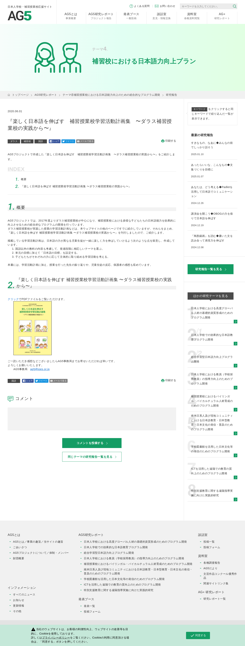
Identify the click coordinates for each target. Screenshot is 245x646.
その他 (17, 611)
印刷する (168, 141)
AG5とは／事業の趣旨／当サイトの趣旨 (38, 541)
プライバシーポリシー (56, 637)
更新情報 (18, 605)
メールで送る (85, 141)
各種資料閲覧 (192, 16)
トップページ (20, 94)
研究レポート (222, 16)
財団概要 (18, 558)
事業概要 (71, 16)
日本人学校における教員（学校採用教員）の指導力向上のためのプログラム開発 (134, 558)
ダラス (14, 141)
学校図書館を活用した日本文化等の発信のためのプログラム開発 (124, 579)
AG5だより (210, 568)
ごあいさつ (20, 547)
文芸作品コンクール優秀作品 (220, 575)
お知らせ (18, 600)
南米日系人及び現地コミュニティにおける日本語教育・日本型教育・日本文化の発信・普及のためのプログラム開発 (138, 571)
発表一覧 (89, 606)
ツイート (68, 141)
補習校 (27, 141)
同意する (198, 635)
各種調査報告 (211, 562)
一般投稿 (131, 16)
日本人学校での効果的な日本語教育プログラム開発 (116, 547)
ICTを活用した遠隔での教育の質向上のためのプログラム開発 (122, 584)
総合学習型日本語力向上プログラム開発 (109, 552)
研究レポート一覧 (214, 598)
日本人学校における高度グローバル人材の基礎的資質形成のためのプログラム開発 (135, 541)
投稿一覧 (209, 541)
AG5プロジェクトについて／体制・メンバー (41, 552)
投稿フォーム (92, 611)
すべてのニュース (24, 594)
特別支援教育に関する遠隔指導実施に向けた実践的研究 (119, 590)
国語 (40, 141)
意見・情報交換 (162, 16)
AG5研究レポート (45, 94)
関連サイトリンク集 (216, 583)
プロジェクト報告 (101, 16)
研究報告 (171, 94)
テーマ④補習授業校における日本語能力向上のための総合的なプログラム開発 (111, 94)
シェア (55, 141)
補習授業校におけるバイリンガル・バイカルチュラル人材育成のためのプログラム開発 (138, 563)
